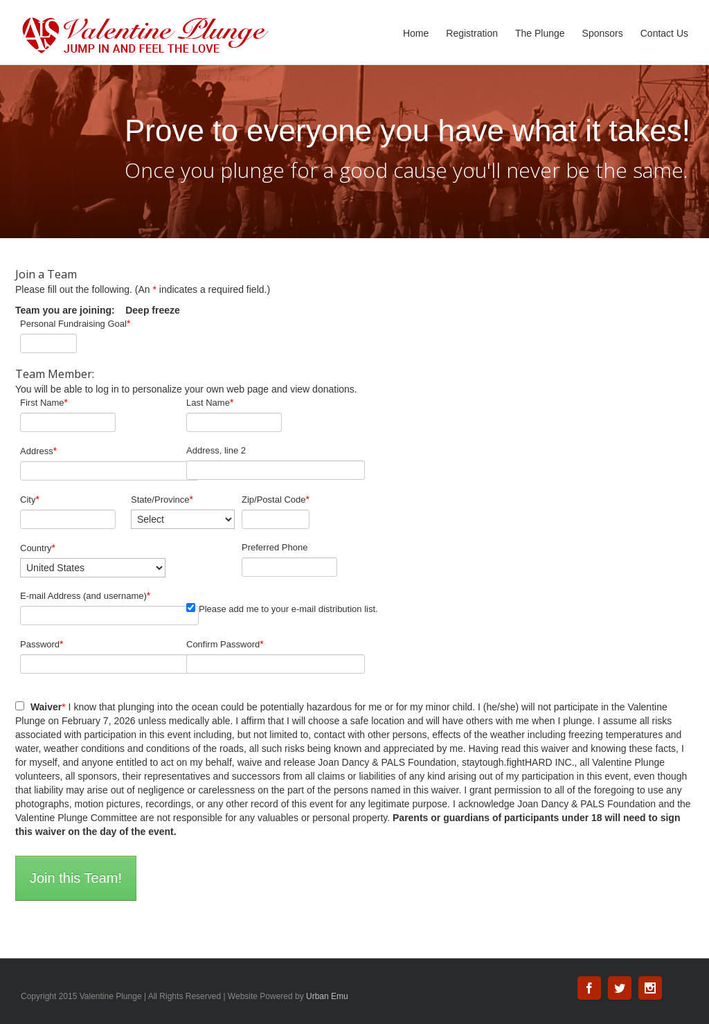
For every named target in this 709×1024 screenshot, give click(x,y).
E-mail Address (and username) (85, 595)
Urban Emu (327, 996)
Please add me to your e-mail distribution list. (282, 608)
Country (37, 547)
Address (38, 450)
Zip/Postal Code (275, 499)
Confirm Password (225, 643)
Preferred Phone (274, 547)
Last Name (209, 402)
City (29, 499)
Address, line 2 (216, 450)
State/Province (162, 499)
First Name (44, 402)
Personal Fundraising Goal (75, 323)
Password (42, 643)
